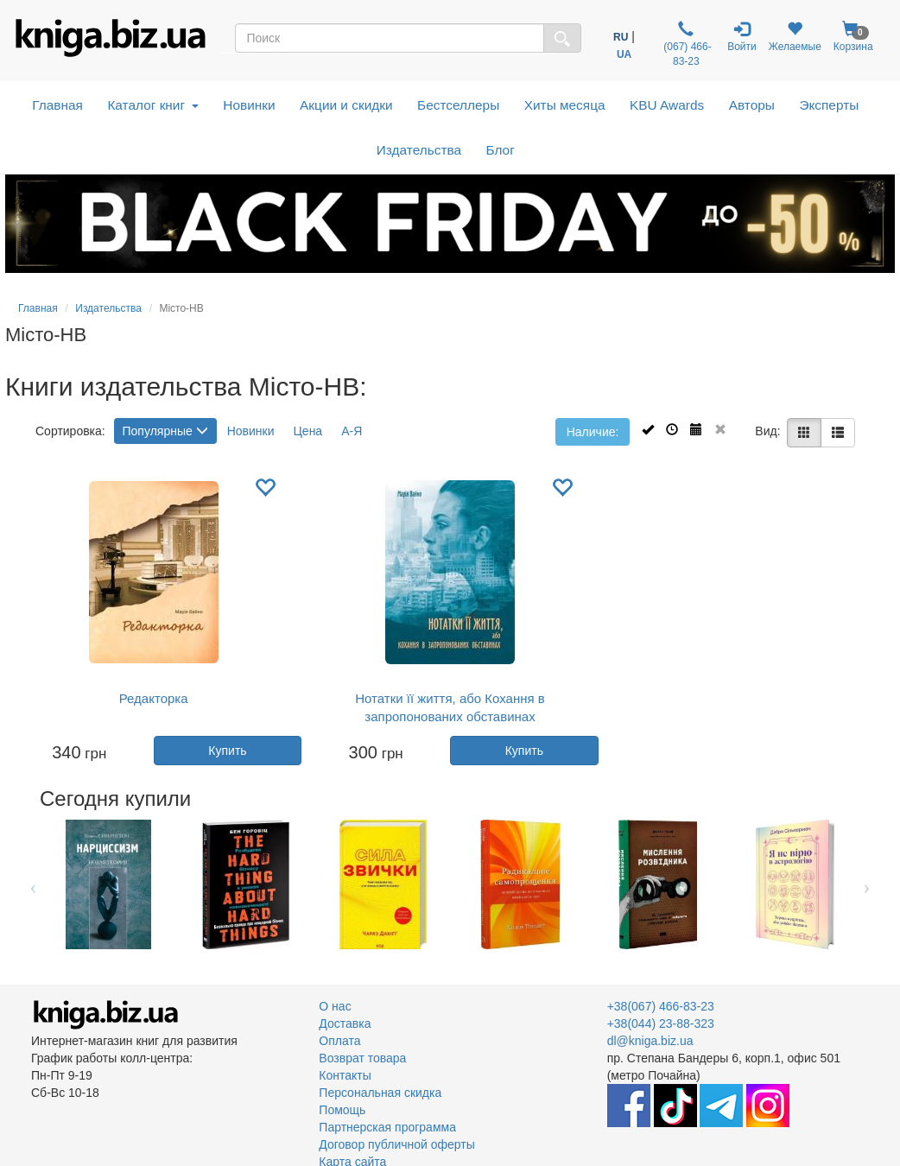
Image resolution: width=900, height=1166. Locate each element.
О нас (335, 1006)
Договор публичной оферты (396, 1144)
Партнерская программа (387, 1127)
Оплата (339, 1041)
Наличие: (593, 432)
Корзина (853, 37)
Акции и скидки (346, 105)
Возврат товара (362, 1058)
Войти (742, 37)
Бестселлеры (458, 105)
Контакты (345, 1075)
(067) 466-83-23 (686, 44)
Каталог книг (152, 105)
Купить (227, 750)
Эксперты (829, 105)
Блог (500, 150)
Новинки (249, 105)
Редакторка (153, 698)
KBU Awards (667, 105)
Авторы (752, 105)
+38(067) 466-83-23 (660, 1006)
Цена (308, 431)
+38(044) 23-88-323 (660, 1023)
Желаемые (795, 37)
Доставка (345, 1023)
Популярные (165, 431)
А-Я (351, 431)
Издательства (419, 150)
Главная (57, 105)
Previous (33, 884)
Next (867, 884)
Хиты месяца (564, 105)
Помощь (342, 1110)
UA (624, 54)
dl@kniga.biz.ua (650, 1041)
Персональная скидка (380, 1092)
